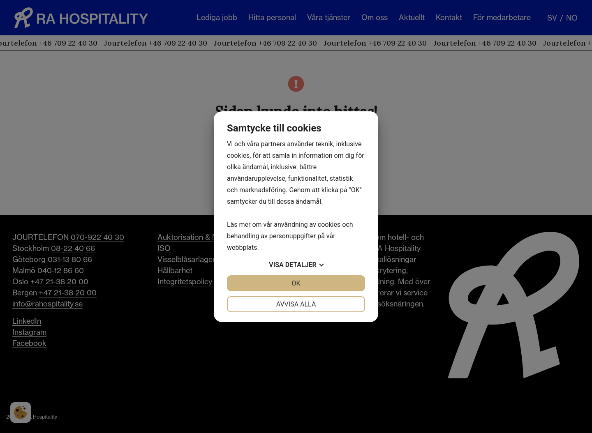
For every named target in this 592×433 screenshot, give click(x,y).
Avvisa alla (296, 304)
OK (295, 283)
